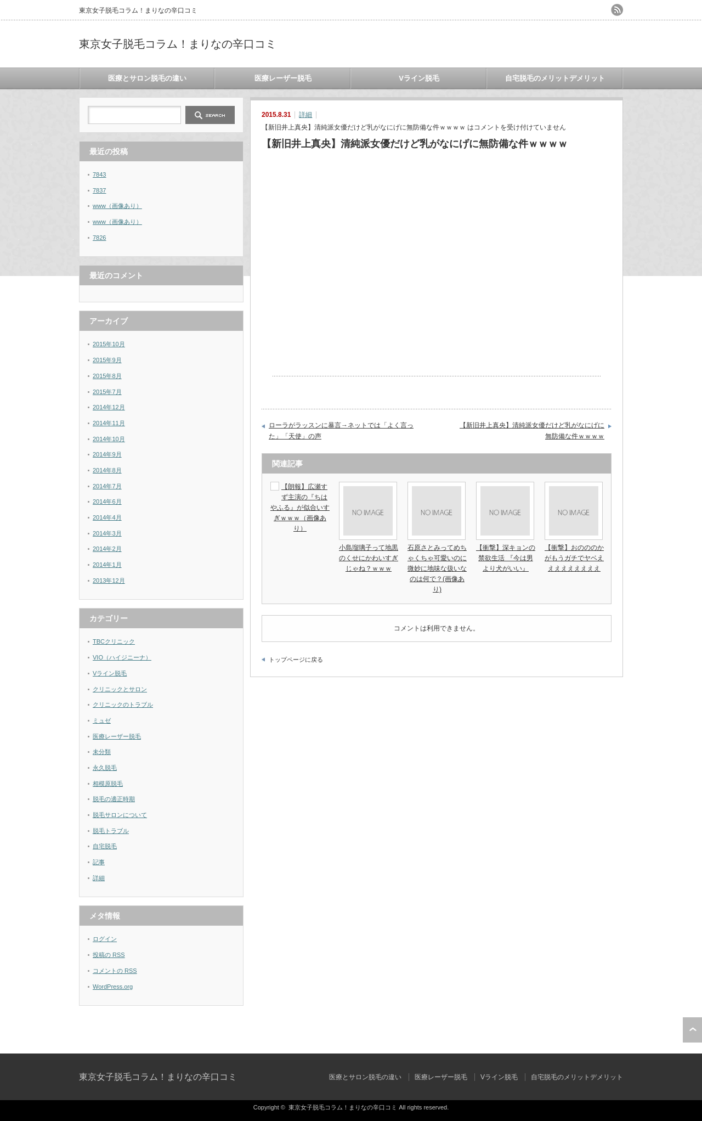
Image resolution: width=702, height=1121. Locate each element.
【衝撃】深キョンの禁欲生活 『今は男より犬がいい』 (505, 558)
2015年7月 (107, 391)
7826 (99, 237)
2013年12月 (109, 580)
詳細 (305, 115)
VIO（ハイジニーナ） (122, 657)
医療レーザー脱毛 (283, 78)
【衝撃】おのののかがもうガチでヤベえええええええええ (574, 558)
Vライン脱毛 (419, 78)
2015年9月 (107, 360)
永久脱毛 (105, 767)
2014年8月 (107, 470)
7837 (99, 190)
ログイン (105, 939)
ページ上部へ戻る (692, 1030)
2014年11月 (109, 423)
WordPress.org (113, 986)
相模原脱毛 (108, 783)
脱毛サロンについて (120, 815)
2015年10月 (109, 344)
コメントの (115, 970)
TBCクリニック (114, 641)
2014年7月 (107, 486)
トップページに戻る (296, 659)
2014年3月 (107, 533)
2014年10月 (109, 439)
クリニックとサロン (120, 689)
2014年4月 (107, 517)
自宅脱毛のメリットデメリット (555, 78)
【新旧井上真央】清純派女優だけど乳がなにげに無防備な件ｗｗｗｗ (532, 430)
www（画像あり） (117, 205)
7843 (99, 174)
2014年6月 (107, 501)
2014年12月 (109, 407)
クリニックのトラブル (123, 704)
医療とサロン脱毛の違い (147, 78)
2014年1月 (107, 564)
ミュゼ (102, 720)
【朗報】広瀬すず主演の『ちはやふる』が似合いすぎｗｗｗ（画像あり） (300, 508)
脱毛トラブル (111, 830)
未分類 (102, 751)
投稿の (109, 954)
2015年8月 (107, 376)
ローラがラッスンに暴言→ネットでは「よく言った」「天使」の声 (341, 430)
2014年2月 (107, 548)
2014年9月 (107, 454)
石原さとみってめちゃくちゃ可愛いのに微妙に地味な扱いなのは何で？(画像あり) (437, 569)
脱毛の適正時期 (114, 799)
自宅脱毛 (105, 846)
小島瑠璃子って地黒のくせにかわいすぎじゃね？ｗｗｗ (368, 558)
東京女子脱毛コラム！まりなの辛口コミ (177, 44)
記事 (99, 862)
